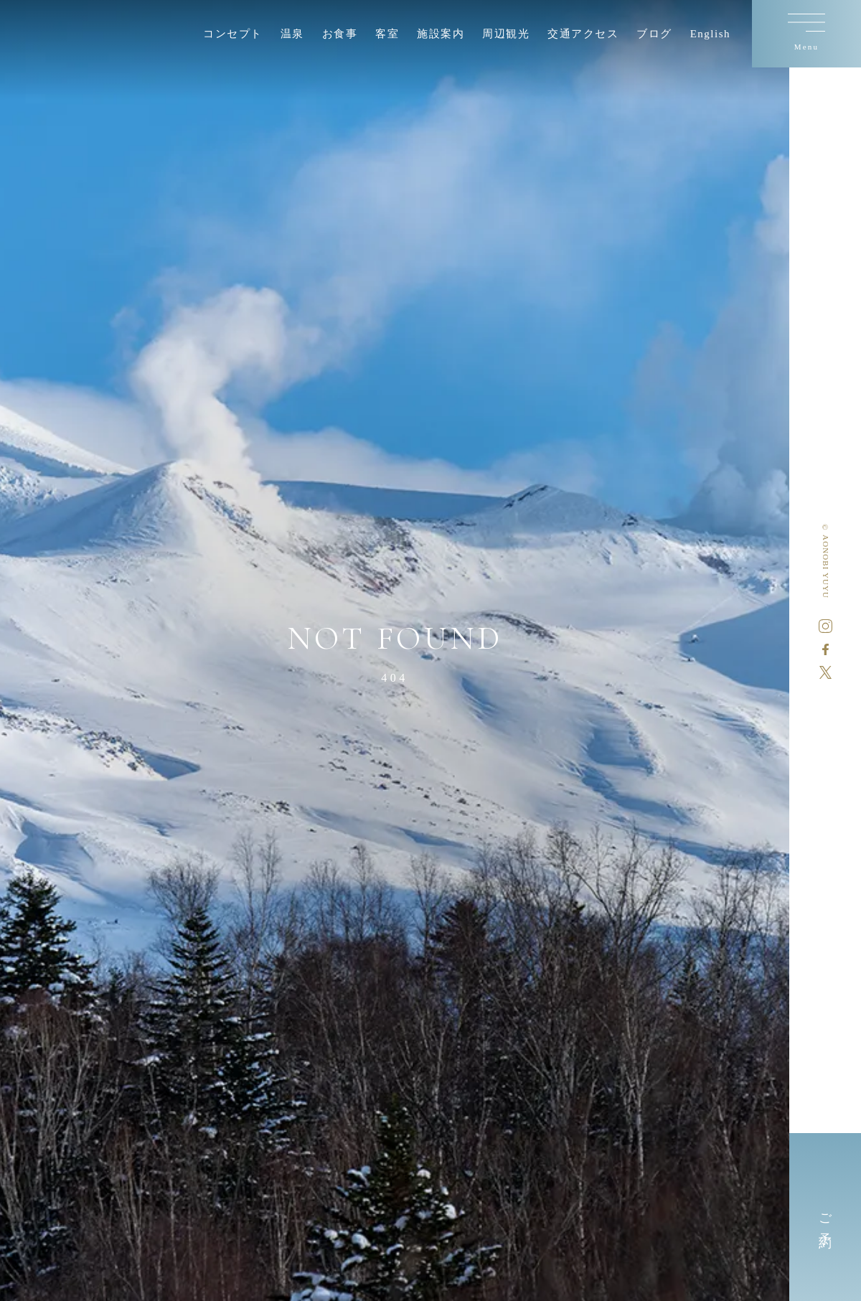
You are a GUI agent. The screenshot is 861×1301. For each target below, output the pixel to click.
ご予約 (825, 1217)
